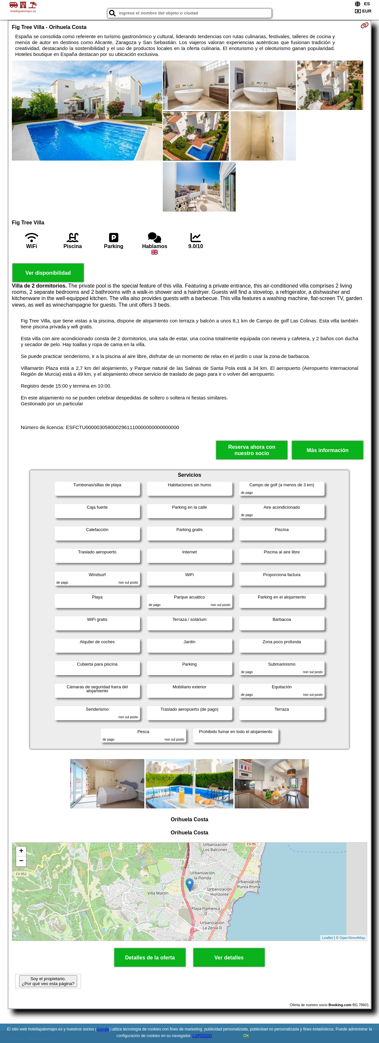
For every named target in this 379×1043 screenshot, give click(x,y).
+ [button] (21, 851)
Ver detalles (229, 957)
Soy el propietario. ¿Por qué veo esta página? (48, 981)
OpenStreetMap (352, 938)
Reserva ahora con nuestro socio (251, 450)
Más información (327, 450)
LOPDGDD (202, 1035)
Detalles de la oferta (150, 957)
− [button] (21, 861)
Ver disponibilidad (48, 273)
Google (103, 1029)
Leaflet (327, 938)
